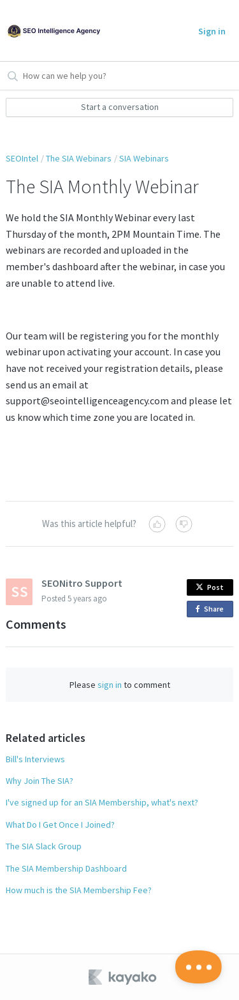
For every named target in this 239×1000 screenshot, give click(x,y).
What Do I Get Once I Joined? (60, 824)
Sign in (212, 31)
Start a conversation (120, 107)
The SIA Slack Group (44, 846)
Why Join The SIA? (39, 780)
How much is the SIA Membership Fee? (79, 890)
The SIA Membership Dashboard (66, 868)
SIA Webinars (144, 158)
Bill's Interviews (35, 759)
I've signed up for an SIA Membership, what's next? (102, 802)
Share (212, 609)
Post (210, 587)
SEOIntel (22, 158)
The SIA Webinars (79, 158)
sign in (110, 684)
